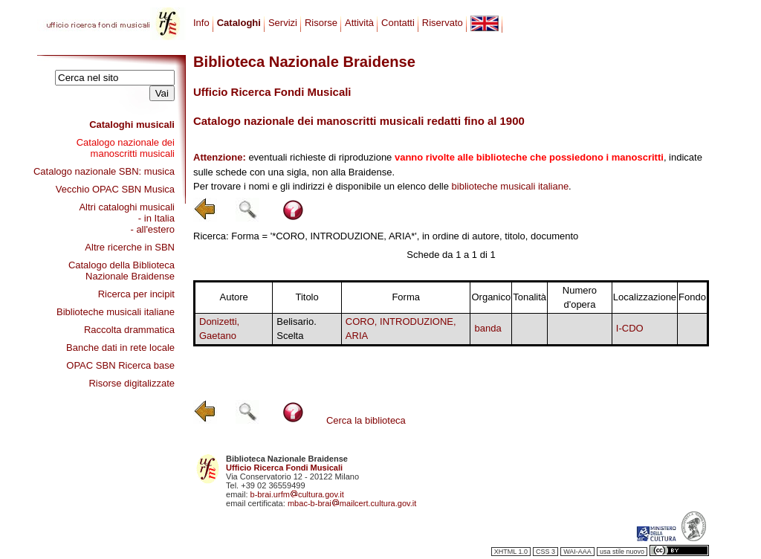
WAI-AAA (577, 551)
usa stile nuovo (622, 551)
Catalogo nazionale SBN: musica (104, 171)
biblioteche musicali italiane (510, 186)
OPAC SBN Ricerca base (120, 365)
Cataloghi (239, 22)
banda (487, 328)
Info (201, 22)
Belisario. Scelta (296, 329)
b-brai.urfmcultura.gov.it (297, 494)
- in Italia (156, 218)
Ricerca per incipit (136, 294)
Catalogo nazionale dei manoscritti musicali (126, 148)
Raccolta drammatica (129, 329)
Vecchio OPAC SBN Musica (115, 189)
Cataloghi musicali (132, 124)
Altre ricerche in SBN (130, 247)
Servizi (282, 22)
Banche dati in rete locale (120, 347)
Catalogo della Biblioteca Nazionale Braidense (121, 270)
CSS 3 (545, 551)
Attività (359, 22)
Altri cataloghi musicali (127, 207)
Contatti (398, 22)
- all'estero (152, 229)
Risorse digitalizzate (131, 383)
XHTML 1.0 (511, 551)
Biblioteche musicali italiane (115, 311)
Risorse (321, 22)
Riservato (442, 22)
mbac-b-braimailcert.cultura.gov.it (352, 503)
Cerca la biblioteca (366, 420)
